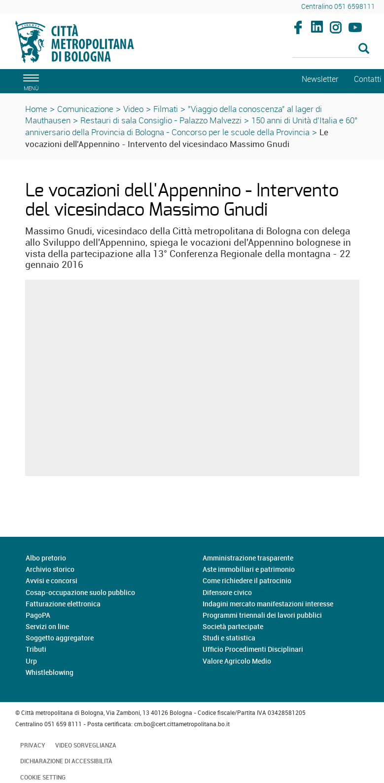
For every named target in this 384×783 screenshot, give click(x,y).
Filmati (165, 108)
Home (36, 108)
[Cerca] (330, 49)
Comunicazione (85, 108)
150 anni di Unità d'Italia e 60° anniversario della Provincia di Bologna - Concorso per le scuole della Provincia (191, 126)
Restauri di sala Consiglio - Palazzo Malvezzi (161, 120)
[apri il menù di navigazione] (29, 81)
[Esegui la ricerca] (363, 49)
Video (133, 108)
